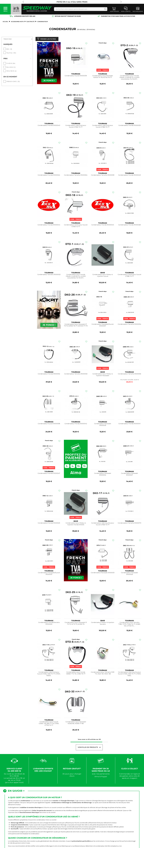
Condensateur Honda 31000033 (129, 126)
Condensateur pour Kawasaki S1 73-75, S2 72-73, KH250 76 (76, 623)
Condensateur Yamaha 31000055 (129, 374)
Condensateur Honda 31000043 (49, 126)
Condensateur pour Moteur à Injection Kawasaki (102, 375)
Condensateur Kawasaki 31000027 (129, 474)
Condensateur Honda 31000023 (49, 523)
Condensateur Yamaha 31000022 (48, 275)
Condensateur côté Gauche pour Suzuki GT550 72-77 (102, 524)
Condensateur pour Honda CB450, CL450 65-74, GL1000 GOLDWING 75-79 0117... (129, 77)
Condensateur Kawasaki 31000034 (102, 474)
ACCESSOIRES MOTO (17, 21)
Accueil (5, 21)
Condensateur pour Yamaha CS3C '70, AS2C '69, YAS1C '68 (102, 673)
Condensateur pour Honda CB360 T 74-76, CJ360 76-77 (75, 673)
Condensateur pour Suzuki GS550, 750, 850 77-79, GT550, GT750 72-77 (49, 724)
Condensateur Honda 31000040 (102, 225)
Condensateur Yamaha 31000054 (129, 325)
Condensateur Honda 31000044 (49, 225)
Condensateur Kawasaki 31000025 (129, 574)
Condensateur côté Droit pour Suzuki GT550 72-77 (75, 126)
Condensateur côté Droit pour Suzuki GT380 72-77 (102, 126)
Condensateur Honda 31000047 (49, 474)
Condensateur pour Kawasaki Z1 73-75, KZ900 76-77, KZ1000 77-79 (76, 325)
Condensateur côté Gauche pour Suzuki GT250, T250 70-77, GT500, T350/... (129, 674)
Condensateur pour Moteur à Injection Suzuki (102, 275)
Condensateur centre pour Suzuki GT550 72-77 (76, 226)
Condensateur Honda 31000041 (129, 424)
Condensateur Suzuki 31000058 (49, 424)
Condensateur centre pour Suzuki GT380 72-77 (129, 275)
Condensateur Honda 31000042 (76, 424)
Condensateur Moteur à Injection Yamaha (102, 623)
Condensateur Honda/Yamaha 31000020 (49, 623)
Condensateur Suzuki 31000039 (76, 76)
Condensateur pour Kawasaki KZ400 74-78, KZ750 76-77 (102, 77)
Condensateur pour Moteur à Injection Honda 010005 (76, 524)
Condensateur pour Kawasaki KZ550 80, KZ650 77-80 (76, 723)
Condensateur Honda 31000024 (49, 175)
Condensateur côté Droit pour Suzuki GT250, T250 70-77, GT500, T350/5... (48, 674)
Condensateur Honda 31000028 (129, 225)
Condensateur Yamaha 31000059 (102, 175)
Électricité (30, 21)
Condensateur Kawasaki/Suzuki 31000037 (49, 574)
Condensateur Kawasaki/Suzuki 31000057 (103, 325)
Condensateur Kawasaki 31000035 (102, 425)
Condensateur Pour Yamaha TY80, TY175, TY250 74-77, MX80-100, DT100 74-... (129, 624)
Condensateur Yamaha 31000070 (129, 523)
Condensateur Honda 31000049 (129, 175)
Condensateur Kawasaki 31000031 (102, 573)
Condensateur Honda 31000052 (49, 374)
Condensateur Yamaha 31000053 (75, 374)
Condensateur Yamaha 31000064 (75, 175)
